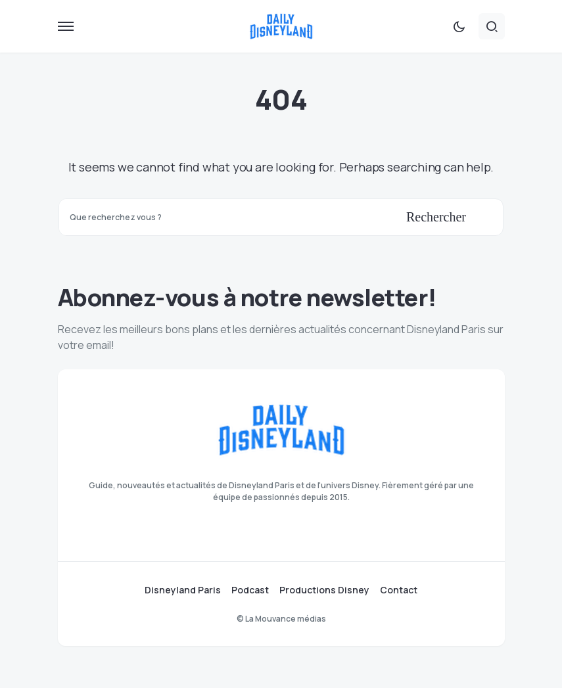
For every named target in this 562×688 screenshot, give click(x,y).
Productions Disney (324, 590)
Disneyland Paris (183, 590)
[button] (65, 26)
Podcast (250, 590)
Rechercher (436, 217)
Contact (398, 590)
